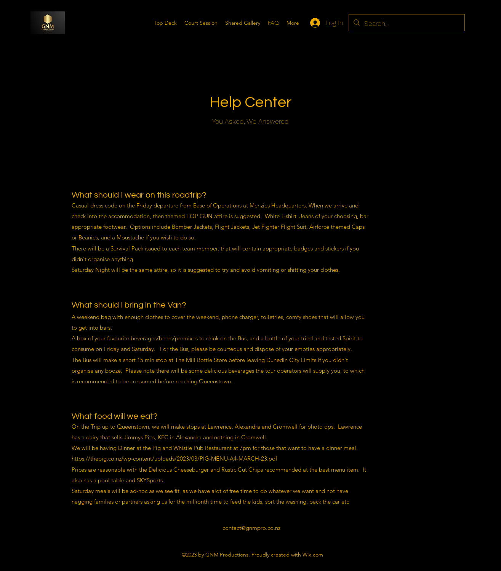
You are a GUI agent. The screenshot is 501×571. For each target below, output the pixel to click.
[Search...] (406, 23)
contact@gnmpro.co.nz (251, 527)
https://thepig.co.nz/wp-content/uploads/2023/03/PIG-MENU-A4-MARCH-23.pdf (174, 458)
